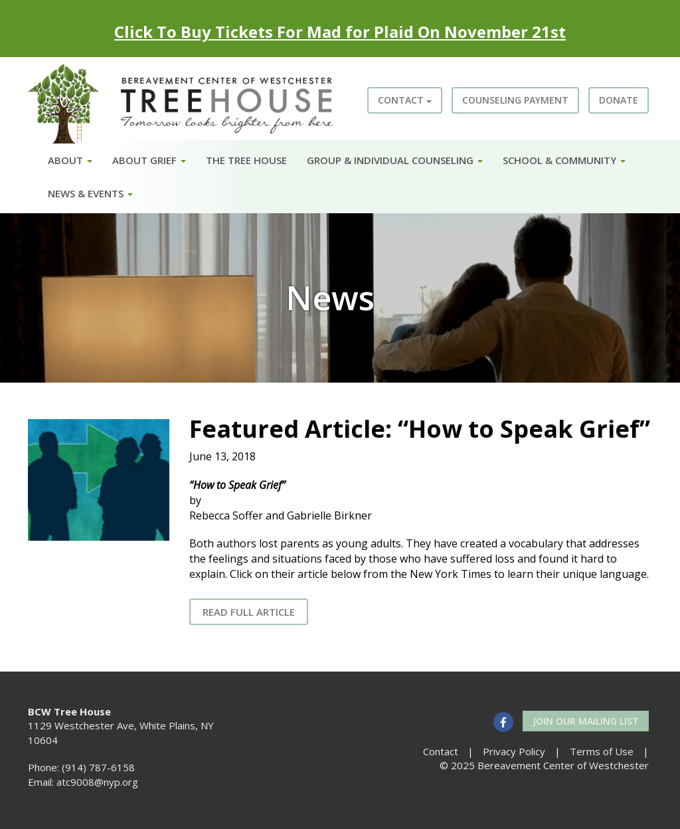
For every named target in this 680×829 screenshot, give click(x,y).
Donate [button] (618, 100)
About (70, 160)
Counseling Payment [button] (515, 100)
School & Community (564, 160)
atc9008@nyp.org (97, 781)
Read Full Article (249, 611)
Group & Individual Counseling (395, 160)
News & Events (90, 193)
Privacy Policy (514, 751)
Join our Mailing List (586, 721)
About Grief (149, 160)
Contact (405, 100)
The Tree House (246, 160)
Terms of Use (602, 751)
